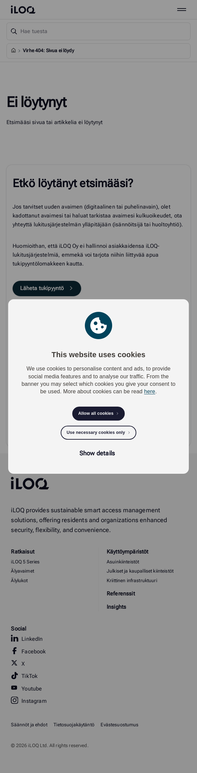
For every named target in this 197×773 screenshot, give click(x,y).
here (149, 391)
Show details (97, 453)
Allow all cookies (95, 413)
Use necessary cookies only (96, 432)
